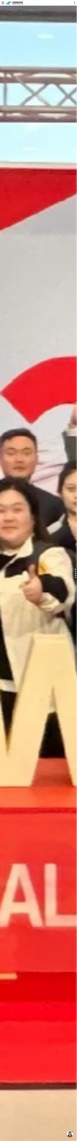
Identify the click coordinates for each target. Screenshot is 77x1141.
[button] (75, 569)
